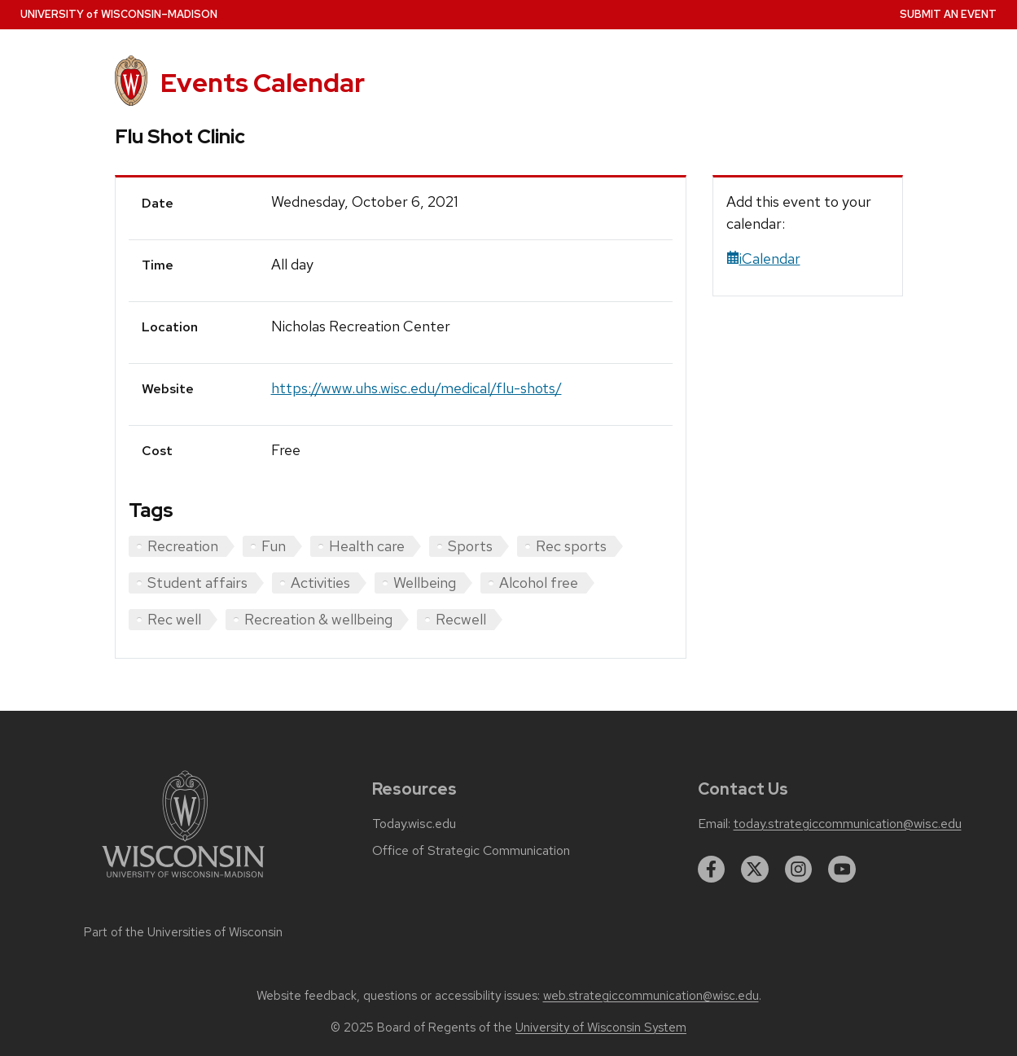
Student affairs (197, 582)
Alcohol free (538, 582)
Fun (273, 546)
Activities (320, 582)
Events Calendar (262, 82)
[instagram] (799, 869)
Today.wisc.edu (414, 824)
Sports (470, 546)
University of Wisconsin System (600, 1027)
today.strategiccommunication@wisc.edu (848, 824)
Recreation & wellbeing (318, 619)
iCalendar (763, 258)
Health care (367, 546)
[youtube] (842, 869)
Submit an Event (948, 14)
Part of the (183, 932)
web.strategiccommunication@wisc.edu (651, 996)
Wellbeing (424, 582)
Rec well (174, 619)
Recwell (461, 619)
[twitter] (755, 869)
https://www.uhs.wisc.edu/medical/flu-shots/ (416, 388)
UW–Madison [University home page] (118, 14)
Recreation (182, 546)
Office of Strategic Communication (471, 851)
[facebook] (711, 869)
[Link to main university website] (183, 880)
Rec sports (571, 546)
